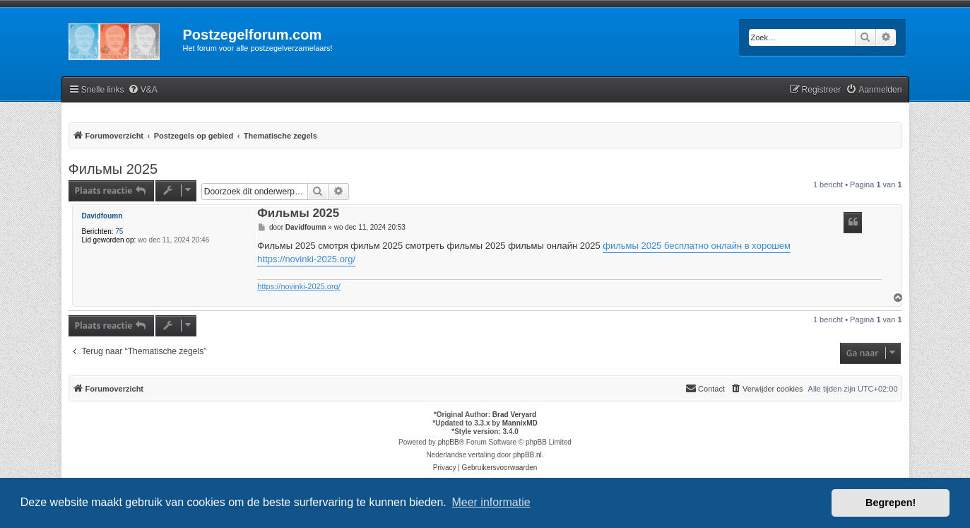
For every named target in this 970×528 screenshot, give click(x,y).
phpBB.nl (527, 455)
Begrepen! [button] (890, 502)
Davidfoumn (102, 216)
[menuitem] (143, 90)
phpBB (448, 442)
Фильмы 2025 (113, 169)
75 (119, 231)
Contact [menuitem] (705, 388)
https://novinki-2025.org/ (306, 259)
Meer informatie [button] (490, 502)
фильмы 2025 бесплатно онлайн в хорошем (697, 245)
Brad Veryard (514, 414)
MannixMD (520, 423)
